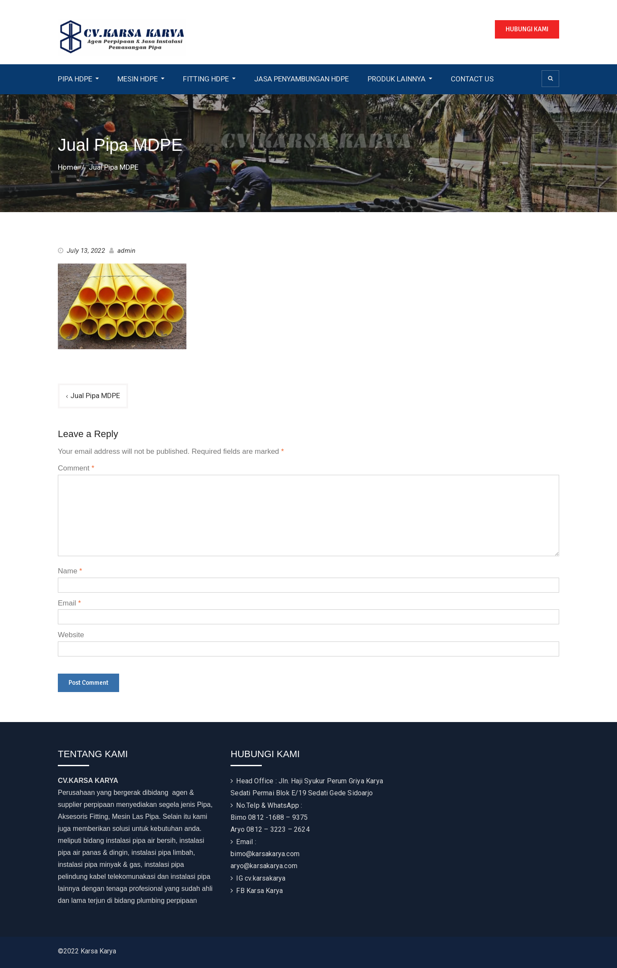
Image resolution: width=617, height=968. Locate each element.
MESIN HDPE (137, 79)
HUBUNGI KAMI (527, 29)
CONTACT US (472, 79)
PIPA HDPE (75, 79)
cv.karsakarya (265, 878)
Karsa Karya (264, 891)
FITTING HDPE (206, 79)
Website (71, 635)
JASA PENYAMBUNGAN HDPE (301, 79)
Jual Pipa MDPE (95, 395)
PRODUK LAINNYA (396, 79)
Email (69, 603)
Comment (76, 468)
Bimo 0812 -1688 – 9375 (269, 817)
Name (70, 571)
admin (126, 251)
